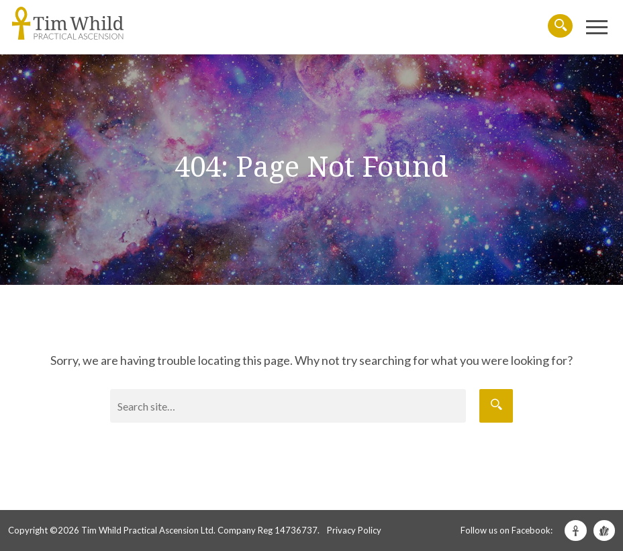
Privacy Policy (354, 530)
